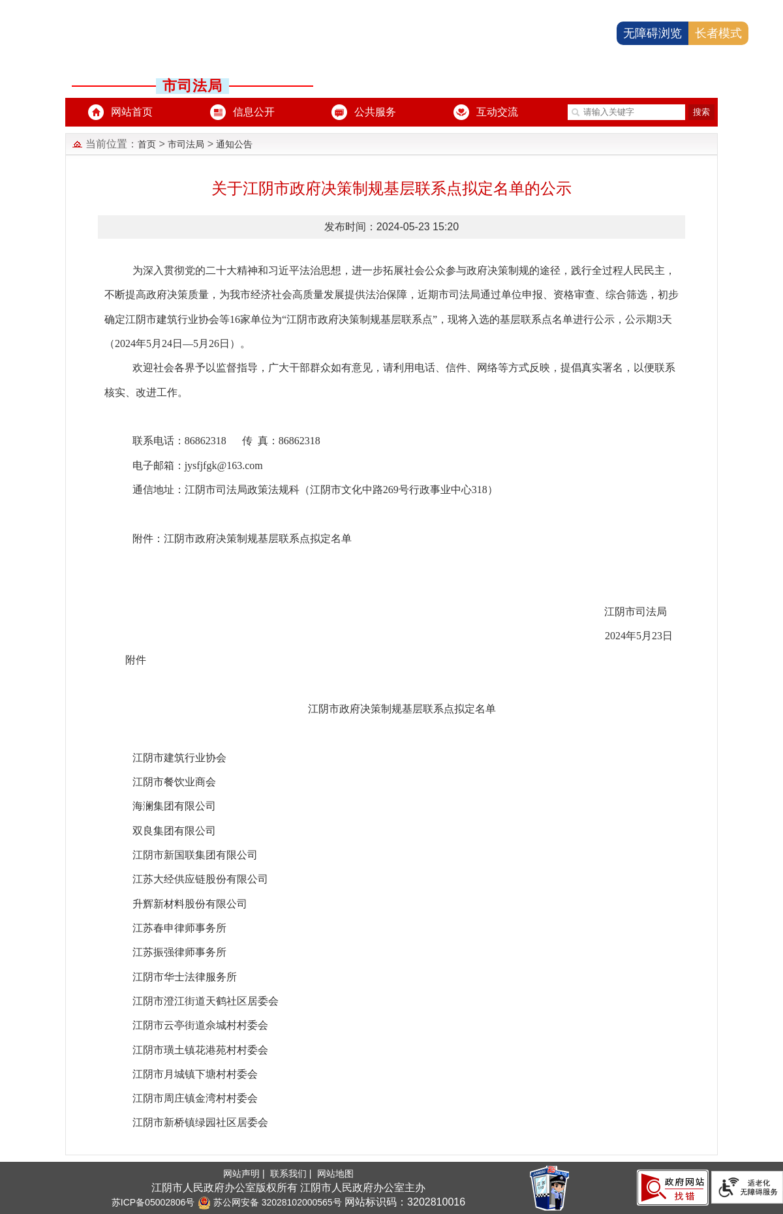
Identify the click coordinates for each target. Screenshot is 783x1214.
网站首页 (132, 111)
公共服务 (375, 111)
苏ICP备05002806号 (153, 1202)
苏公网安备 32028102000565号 (270, 1202)
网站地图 (335, 1173)
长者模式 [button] (718, 33)
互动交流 (497, 111)
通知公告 (234, 144)
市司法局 (186, 144)
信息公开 (254, 111)
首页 (147, 144)
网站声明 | (245, 1173)
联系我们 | (292, 1173)
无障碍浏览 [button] (652, 33)
